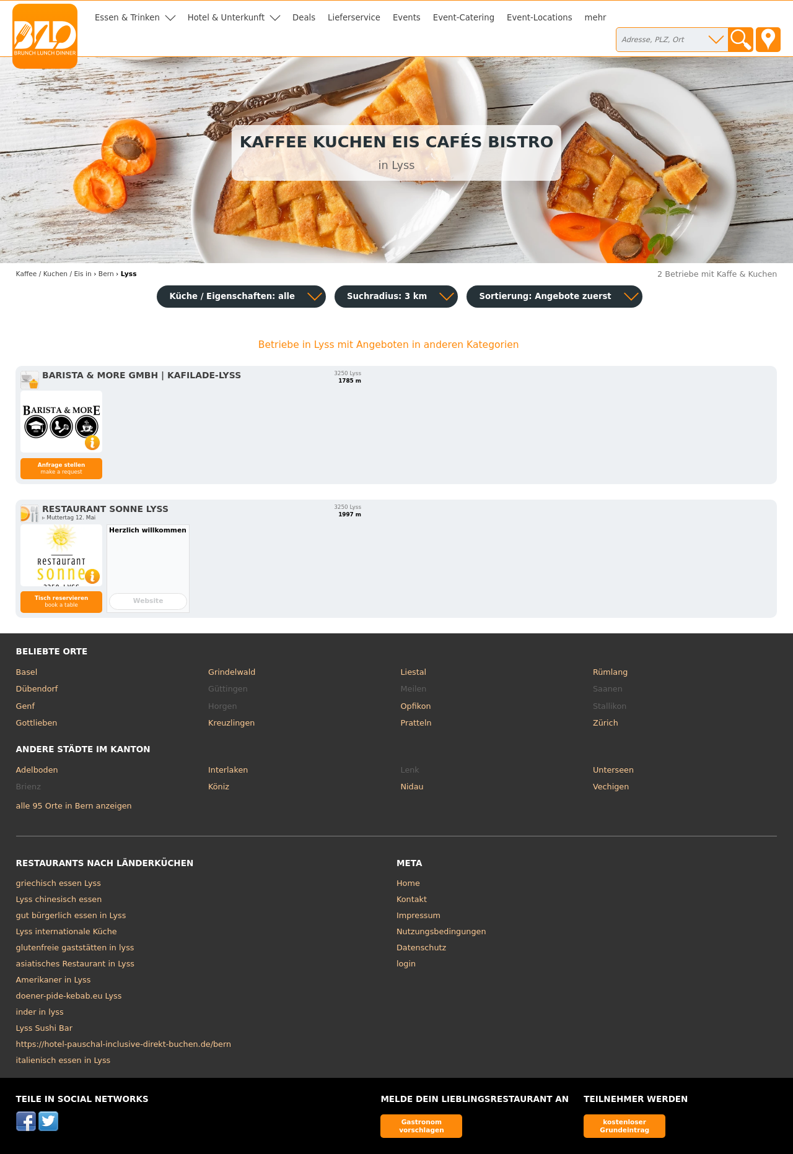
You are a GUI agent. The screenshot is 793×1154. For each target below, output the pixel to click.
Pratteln (416, 722)
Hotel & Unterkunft (226, 17)
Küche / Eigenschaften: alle (232, 296)
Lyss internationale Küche (66, 931)
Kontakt (411, 899)
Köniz (218, 786)
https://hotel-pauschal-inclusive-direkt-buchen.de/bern (123, 1044)
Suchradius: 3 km (387, 296)
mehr (596, 17)
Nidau (412, 786)
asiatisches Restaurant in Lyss (75, 963)
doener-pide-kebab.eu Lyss (69, 995)
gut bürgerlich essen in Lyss (71, 915)
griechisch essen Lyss (58, 883)
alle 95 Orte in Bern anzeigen (74, 805)
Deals (303, 17)
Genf (25, 706)
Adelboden (37, 769)
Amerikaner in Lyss (53, 979)
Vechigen (611, 786)
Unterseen (613, 769)
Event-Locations (539, 17)
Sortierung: (545, 296)
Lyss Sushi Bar (44, 1028)
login (406, 963)
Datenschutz (421, 947)
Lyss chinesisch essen (59, 899)
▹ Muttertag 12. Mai (68, 517)
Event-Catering (463, 17)
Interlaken (228, 769)
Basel (27, 672)
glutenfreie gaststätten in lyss (75, 947)
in (54, 274)
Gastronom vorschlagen (421, 1126)
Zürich (605, 722)
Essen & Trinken (127, 17)
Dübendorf (37, 688)
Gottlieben (37, 722)
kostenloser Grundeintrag (624, 1126)
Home (408, 883)
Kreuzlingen (231, 722)
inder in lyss (40, 1012)
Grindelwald (231, 672)
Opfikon (416, 706)
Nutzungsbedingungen (441, 931)
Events (407, 17)
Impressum (418, 915)
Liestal (414, 672)
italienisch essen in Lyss (63, 1060)
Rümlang (610, 672)
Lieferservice (354, 17)
